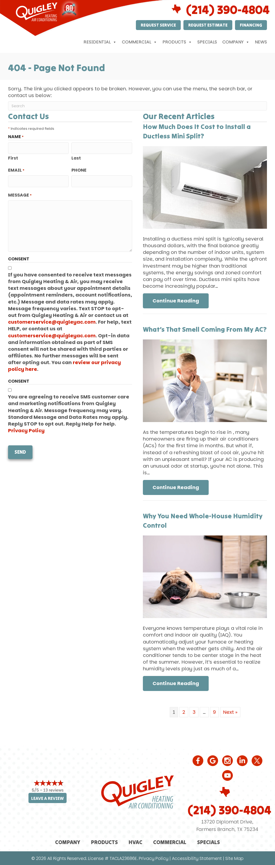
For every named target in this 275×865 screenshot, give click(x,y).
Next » (230, 712)
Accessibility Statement (197, 858)
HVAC (135, 842)
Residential (100, 42)
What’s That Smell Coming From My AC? (205, 329)
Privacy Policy (26, 428)
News (261, 42)
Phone (78, 169)
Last (76, 157)
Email (16, 169)
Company (235, 42)
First (13, 157)
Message (20, 193)
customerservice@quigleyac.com (52, 319)
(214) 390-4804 (229, 810)
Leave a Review (47, 798)
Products (177, 42)
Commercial (139, 42)
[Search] (137, 105)
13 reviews (53, 790)
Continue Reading (181, 300)
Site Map (234, 858)
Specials (207, 42)
